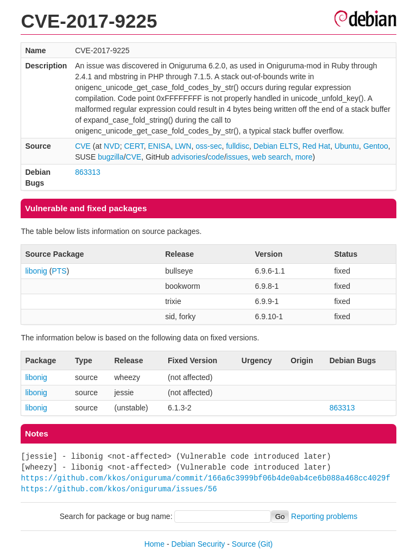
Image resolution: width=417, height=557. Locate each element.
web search (271, 157)
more (304, 157)
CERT (133, 146)
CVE (83, 146)
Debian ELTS (276, 146)
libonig (36, 271)
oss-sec (208, 146)
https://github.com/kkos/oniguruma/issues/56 (119, 489)
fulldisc (237, 146)
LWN (183, 146)
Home (154, 544)
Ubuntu (346, 146)
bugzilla (110, 157)
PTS (59, 271)
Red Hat (316, 146)
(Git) (265, 544)
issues (237, 157)
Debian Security (198, 544)
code (216, 157)
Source (244, 544)
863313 (87, 172)
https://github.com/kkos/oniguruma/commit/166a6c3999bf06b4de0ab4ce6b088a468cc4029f (205, 478)
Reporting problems (324, 516)
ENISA (159, 146)
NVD (112, 146)
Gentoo (375, 146)
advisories (189, 157)
